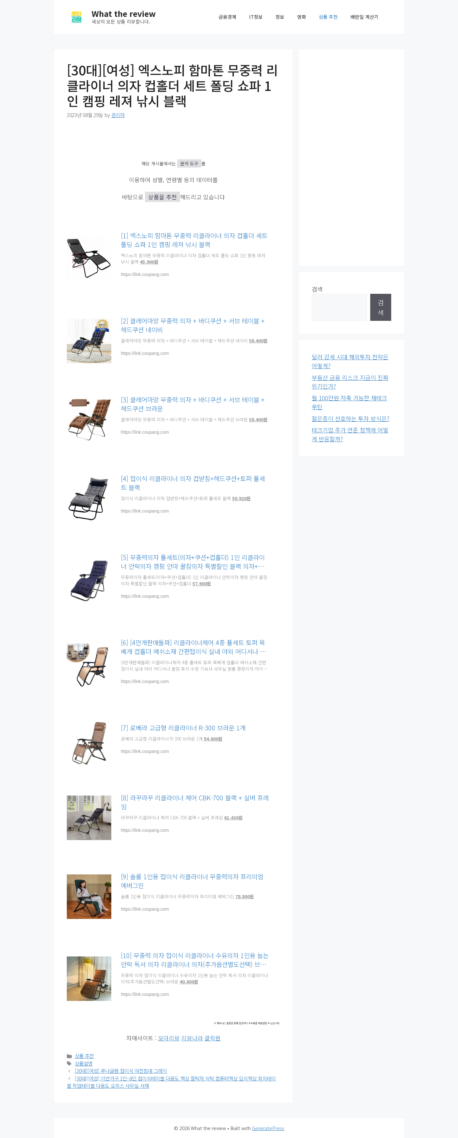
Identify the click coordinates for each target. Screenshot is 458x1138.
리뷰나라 (192, 1038)
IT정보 (256, 16)
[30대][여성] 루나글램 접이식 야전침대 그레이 (121, 1070)
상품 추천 (328, 16)
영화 (301, 16)
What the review (124, 13)
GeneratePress (268, 1128)
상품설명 (84, 1063)
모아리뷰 (169, 1038)
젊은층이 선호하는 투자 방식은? (350, 418)
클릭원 (213, 1038)
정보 (279, 16)
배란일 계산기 (364, 16)
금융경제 (227, 16)
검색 (317, 289)
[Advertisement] (351, 157)
